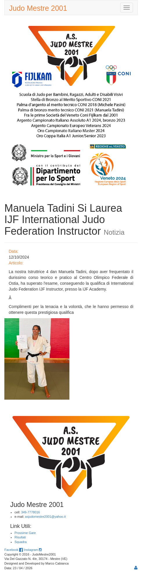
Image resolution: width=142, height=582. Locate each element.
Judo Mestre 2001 (38, 8)
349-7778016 (30, 512)
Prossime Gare (25, 533)
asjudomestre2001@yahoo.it (45, 516)
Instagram (33, 549)
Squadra (21, 542)
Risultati (20, 537)
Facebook (13, 549)
